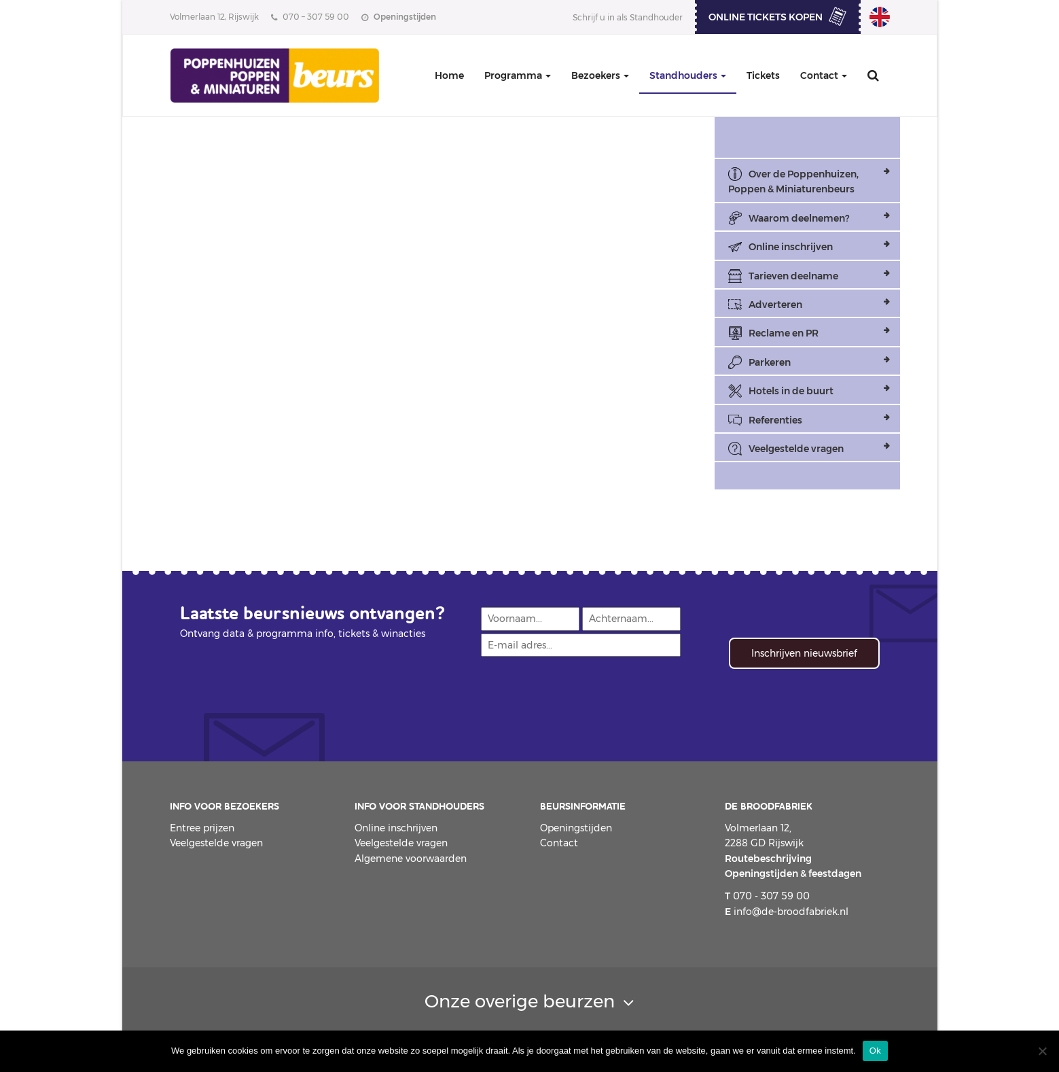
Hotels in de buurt (791, 391)
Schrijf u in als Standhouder (628, 17)
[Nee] (1042, 1051)
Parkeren (770, 362)
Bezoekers (600, 75)
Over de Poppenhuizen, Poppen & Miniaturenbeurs (793, 181)
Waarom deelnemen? (799, 218)
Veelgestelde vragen (796, 449)
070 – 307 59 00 (310, 17)
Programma (517, 75)
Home (449, 75)
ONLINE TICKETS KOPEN (765, 17)
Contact (823, 75)
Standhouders (687, 75)
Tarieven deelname (793, 276)
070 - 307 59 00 (767, 896)
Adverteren (775, 304)
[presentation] (583, 692)
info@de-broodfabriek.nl (786, 911)
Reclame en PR (784, 333)
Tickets (763, 75)
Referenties (775, 420)
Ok (875, 1050)
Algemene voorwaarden (411, 858)
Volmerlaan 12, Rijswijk (214, 17)
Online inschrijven (791, 247)
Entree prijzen (202, 828)
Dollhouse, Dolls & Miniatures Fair (879, 17)
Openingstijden (576, 828)
